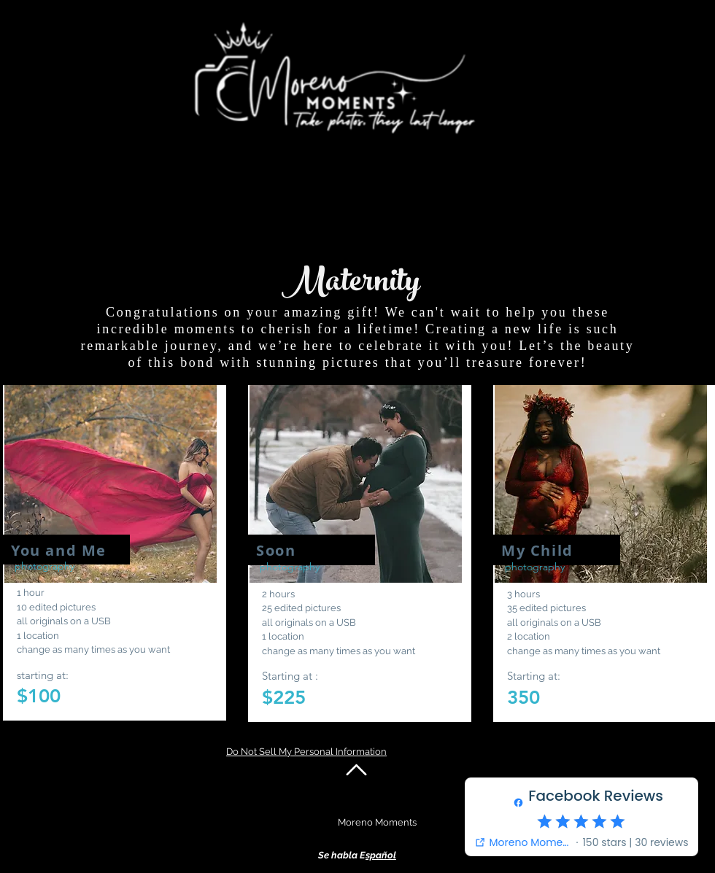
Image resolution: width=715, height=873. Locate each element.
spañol (381, 855)
